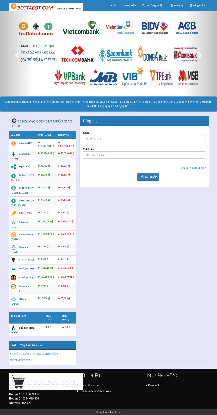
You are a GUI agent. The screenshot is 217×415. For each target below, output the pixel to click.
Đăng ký (177, 5)
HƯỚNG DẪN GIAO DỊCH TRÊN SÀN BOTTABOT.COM (34, 357)
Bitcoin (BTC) (26, 143)
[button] (16, 53)
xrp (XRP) (24, 166)
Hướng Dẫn (129, 5)
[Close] (212, 102)
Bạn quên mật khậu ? (193, 168)
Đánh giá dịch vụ (89, 385)
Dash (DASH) (26, 268)
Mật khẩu (88, 149)
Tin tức (112, 5)
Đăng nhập (197, 5)
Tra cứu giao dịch (153, 5)
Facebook (154, 385)
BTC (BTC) (25, 213)
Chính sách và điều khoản (95, 391)
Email (86, 132)
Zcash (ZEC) (26, 277)
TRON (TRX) (26, 259)
